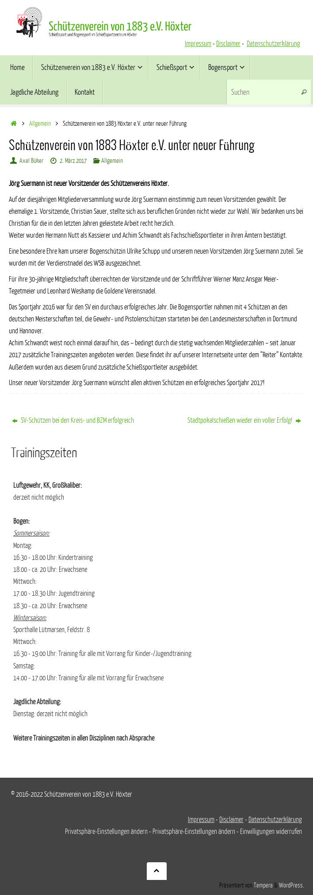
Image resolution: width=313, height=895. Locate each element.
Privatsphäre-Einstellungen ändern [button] (106, 832)
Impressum (198, 44)
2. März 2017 (73, 160)
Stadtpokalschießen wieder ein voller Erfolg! (244, 420)
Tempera (263, 885)
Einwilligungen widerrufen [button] (271, 832)
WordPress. (291, 885)
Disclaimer (228, 44)
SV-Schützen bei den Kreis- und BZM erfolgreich (73, 420)
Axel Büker (31, 160)
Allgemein (40, 123)
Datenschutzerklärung (273, 44)
